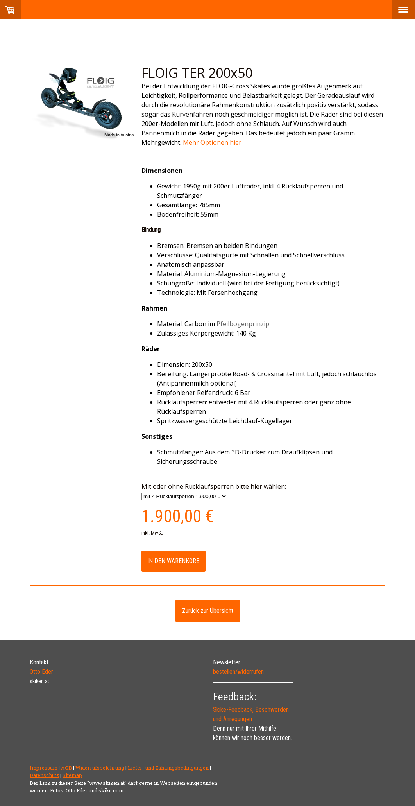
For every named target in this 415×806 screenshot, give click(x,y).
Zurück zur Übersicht (207, 610)
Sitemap (72, 775)
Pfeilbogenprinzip (242, 324)
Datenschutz (44, 775)
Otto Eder (41, 671)
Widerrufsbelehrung (99, 768)
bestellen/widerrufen (238, 671)
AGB (66, 768)
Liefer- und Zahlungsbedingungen (168, 768)
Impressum (43, 768)
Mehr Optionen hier (213, 142)
